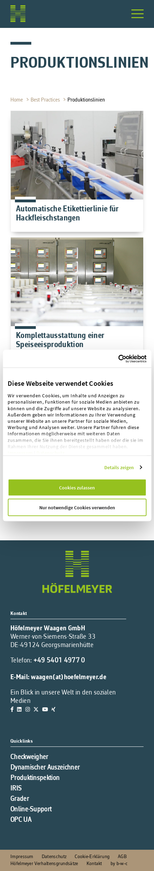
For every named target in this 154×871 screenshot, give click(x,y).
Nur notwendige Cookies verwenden (77, 507)
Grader (19, 799)
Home (17, 100)
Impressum (20, 453)
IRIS (16, 788)
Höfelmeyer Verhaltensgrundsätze (44, 863)
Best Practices (46, 100)
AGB (122, 856)
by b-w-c (119, 863)
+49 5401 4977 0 (59, 660)
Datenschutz (51, 453)
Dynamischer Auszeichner (45, 767)
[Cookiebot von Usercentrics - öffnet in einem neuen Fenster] (132, 358)
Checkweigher (29, 757)
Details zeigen (119, 467)
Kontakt (94, 863)
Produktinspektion (34, 778)
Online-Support (30, 809)
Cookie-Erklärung (92, 856)
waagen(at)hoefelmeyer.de (68, 677)
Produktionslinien (86, 100)
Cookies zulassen (77, 488)
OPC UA (20, 820)
